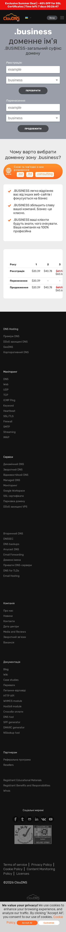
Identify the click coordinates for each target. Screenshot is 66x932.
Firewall (7, 421)
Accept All (27, 922)
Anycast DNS (11, 549)
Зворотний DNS (13, 469)
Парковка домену (14, 501)
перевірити (33, 90)
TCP (5, 395)
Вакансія (8, 642)
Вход (52, 18)
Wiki (5, 674)
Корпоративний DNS (16, 352)
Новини (8, 616)
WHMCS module (12, 701)
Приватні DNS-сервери (17, 565)
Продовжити (33, 128)
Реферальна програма (17, 759)
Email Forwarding (13, 554)
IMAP (6, 437)
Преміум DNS (11, 336)
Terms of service (15, 865)
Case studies (10, 679)
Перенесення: (16, 100)
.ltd (29, 174)
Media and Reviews (14, 631)
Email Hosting (11, 575)
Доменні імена (12, 559)
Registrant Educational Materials (22, 780)
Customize (48, 922)
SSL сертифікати (13, 496)
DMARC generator (13, 727)
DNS (5, 379)
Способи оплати (13, 711)
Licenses (22, 874)
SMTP (6, 426)
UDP (5, 389)
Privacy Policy (41, 865)
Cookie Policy (13, 869)
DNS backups (11, 544)
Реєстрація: (14, 62)
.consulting (44, 174)
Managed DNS (11, 480)
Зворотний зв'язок (14, 637)
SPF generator (11, 722)
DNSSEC (8, 538)
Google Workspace (14, 490)
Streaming (9, 432)
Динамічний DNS (13, 464)
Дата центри (11, 626)
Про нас (8, 610)
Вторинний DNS (13, 533)
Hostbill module (12, 706)
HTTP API (8, 695)
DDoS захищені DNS (15, 341)
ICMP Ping (9, 400)
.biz (20, 174)
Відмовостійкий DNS (15, 474)
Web (5, 384)
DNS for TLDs (11, 570)
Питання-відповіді (14, 690)
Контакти (9, 621)
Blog (6, 669)
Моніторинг (10, 371)
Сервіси (8, 457)
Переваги (9, 685)
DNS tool (8, 717)
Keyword (8, 405)
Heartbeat (9, 411)
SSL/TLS (8, 416)
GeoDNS (8, 347)
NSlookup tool (11, 732)
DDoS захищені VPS (15, 506)
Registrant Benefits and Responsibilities (26, 785)
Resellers (8, 765)
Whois (6, 790)
